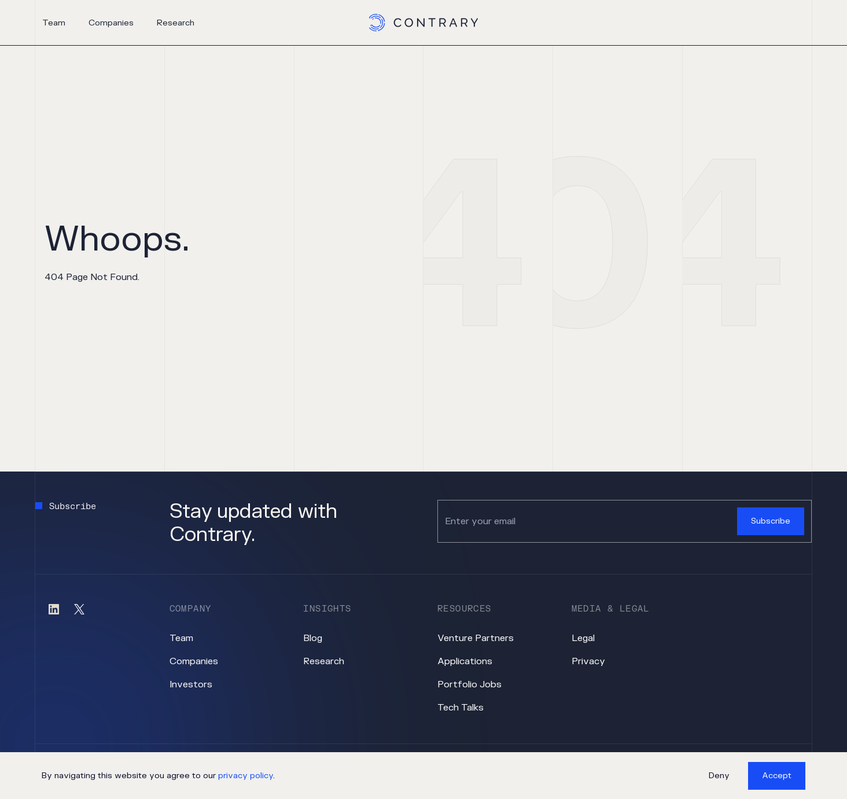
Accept (776, 775)
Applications (464, 661)
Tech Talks (460, 707)
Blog (312, 638)
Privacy (588, 661)
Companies (111, 23)
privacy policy (245, 775)
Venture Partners (475, 638)
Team (53, 23)
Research (175, 23)
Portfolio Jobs (469, 684)
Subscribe (770, 521)
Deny (719, 775)
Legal (583, 638)
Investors (191, 684)
